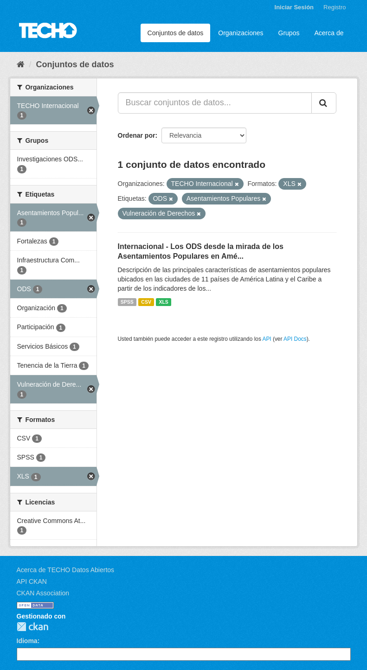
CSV (146, 302)
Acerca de (328, 33)
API (266, 339)
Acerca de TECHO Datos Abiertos (66, 570)
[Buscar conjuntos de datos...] (215, 103)
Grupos (289, 33)
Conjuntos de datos (176, 33)
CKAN (32, 627)
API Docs (295, 339)
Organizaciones (240, 33)
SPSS (127, 302)
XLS (163, 302)
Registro (334, 7)
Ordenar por (136, 135)
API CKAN (32, 581)
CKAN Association (43, 593)
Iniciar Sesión (294, 7)
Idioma (27, 640)
